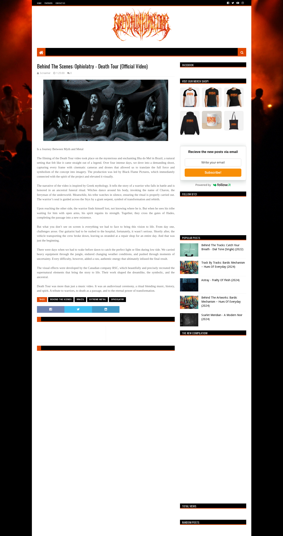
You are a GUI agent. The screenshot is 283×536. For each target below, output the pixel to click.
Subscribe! (213, 172)
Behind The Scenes (61, 299)
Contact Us (60, 3)
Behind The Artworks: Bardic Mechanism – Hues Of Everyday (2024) (221, 301)
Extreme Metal (97, 299)
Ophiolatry (117, 299)
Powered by (213, 184)
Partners (48, 3)
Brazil (80, 299)
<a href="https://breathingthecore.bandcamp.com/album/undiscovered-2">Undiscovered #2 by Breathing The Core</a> (213, 418)
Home (39, 3)
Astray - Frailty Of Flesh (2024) (220, 280)
